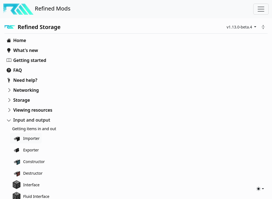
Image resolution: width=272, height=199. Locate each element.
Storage (21, 100)
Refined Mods (36, 9)
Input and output (31, 120)
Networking (26, 90)
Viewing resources (32, 110)
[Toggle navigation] (261, 9)
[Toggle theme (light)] (260, 189)
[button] (263, 27)
